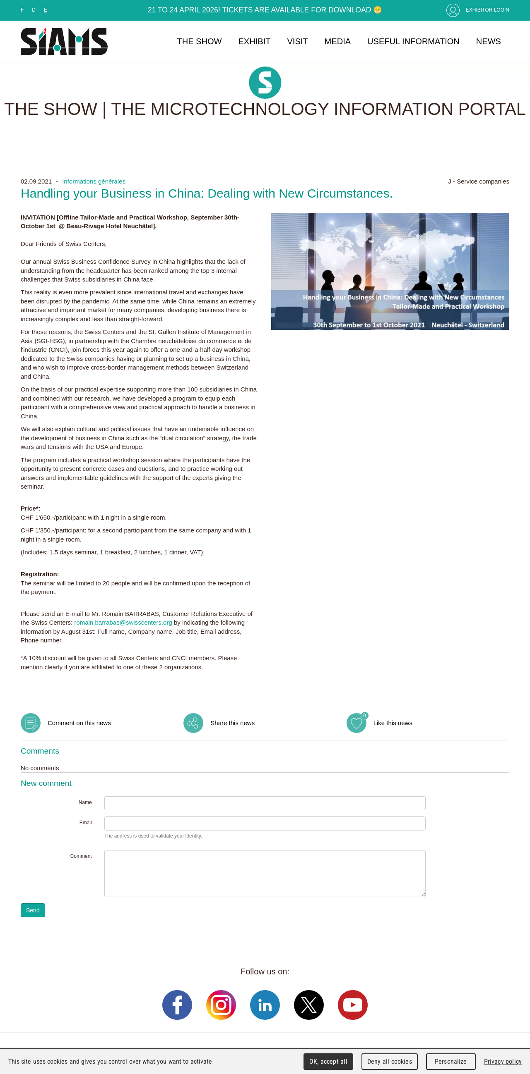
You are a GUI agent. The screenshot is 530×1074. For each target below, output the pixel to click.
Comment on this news (79, 722)
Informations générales (93, 181)
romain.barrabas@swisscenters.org (123, 622)
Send (33, 910)
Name (85, 802)
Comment (81, 856)
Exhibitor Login (487, 10)
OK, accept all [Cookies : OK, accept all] (328, 1061)
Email (86, 823)
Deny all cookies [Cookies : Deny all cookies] (389, 1061)
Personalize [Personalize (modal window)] (451, 1061)
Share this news (232, 722)
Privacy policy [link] (503, 1061)
